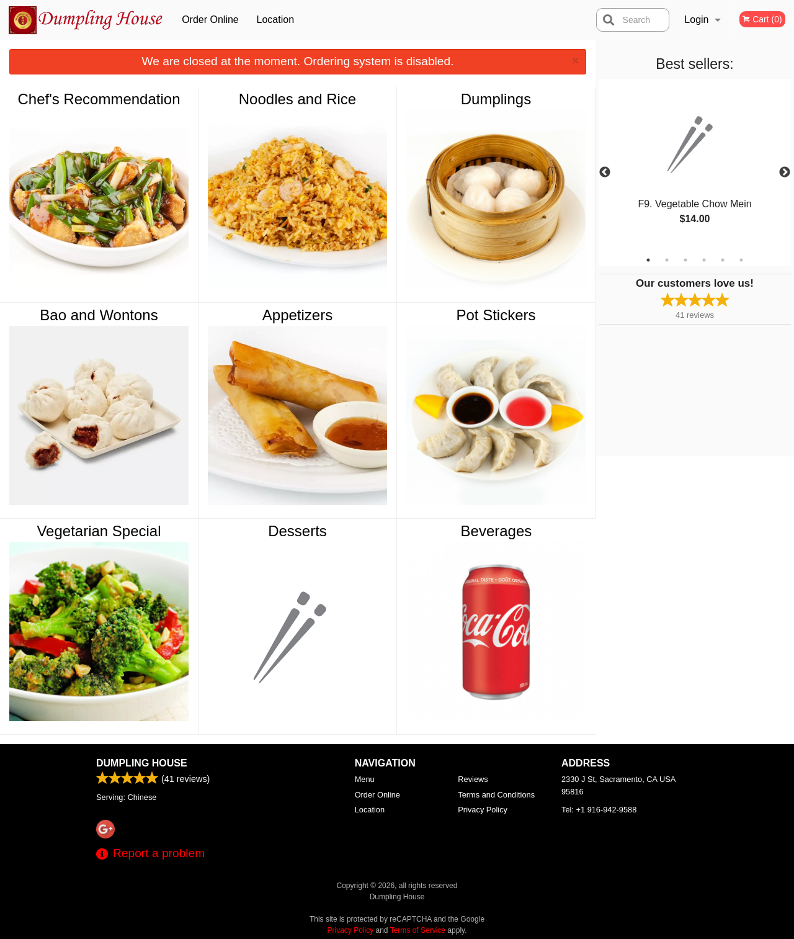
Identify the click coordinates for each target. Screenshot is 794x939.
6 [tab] (741, 260)
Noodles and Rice (297, 99)
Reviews (473, 779)
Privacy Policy (482, 809)
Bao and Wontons (99, 315)
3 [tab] (685, 260)
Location (276, 19)
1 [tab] (648, 260)
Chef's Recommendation (98, 99)
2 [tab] (667, 260)
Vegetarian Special (99, 531)
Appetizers (297, 315)
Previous (605, 172)
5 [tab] (722, 260)
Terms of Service (417, 930)
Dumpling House (141, 763)
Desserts (297, 531)
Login (696, 19)
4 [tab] (704, 260)
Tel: (598, 809)
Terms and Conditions (496, 794)
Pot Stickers (495, 315)
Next (784, 172)
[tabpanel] (695, 165)
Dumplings (496, 99)
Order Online (210, 19)
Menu (365, 779)
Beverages (496, 531)
